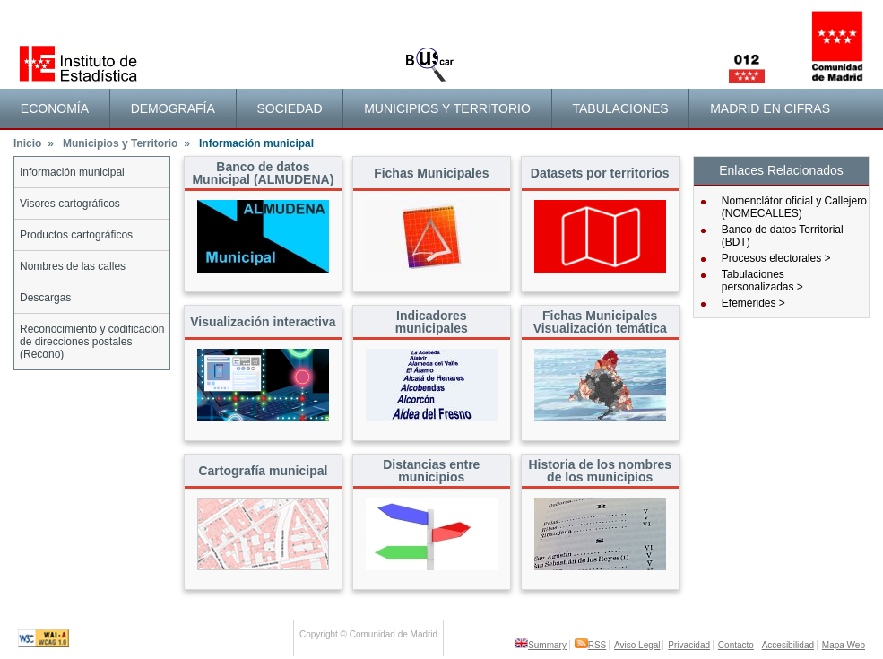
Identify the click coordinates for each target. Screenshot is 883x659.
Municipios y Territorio (447, 108)
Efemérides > (753, 303)
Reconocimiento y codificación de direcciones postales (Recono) (92, 341)
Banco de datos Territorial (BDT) (783, 235)
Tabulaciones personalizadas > (762, 280)
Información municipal (72, 172)
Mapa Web (843, 645)
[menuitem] (55, 108)
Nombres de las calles (73, 266)
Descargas (45, 297)
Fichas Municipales (431, 173)
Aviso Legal (637, 645)
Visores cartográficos (70, 203)
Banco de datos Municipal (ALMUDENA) (262, 173)
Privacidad (689, 645)
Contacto (736, 645)
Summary (541, 645)
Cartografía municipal (262, 471)
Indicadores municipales (431, 321)
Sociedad (289, 108)
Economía (55, 108)
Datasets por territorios (600, 173)
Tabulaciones (620, 108)
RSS (591, 645)
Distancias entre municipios (431, 470)
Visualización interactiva (262, 322)
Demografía (173, 108)
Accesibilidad (788, 645)
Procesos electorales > (776, 258)
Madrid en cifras (770, 108)
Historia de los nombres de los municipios (599, 470)
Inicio (33, 143)
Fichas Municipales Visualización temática (600, 321)
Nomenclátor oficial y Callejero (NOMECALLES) (794, 207)
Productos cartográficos (76, 235)
